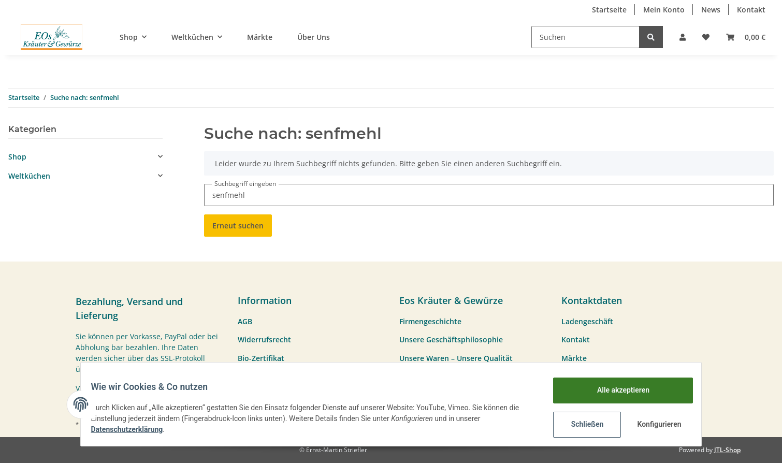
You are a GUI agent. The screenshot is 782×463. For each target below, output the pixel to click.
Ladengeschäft (587, 321)
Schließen (580, 424)
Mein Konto (664, 10)
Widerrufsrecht (264, 339)
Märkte (259, 37)
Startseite (609, 10)
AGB (245, 321)
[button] (682, 37)
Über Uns (313, 37)
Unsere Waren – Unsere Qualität (456, 358)
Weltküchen (29, 176)
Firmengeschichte (430, 321)
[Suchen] (585, 37)
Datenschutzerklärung (133, 429)
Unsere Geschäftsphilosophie (451, 339)
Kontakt (751, 10)
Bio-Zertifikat (261, 358)
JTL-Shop (727, 449)
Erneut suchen (238, 225)
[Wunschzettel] (706, 37)
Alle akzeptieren (616, 390)
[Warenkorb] (746, 37)
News (710, 10)
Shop (17, 157)
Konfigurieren (654, 424)
